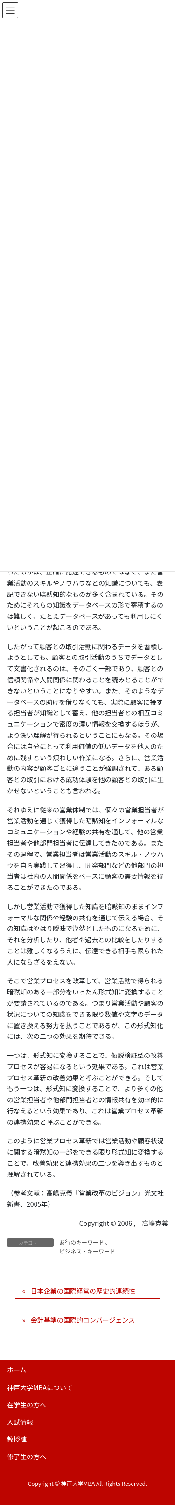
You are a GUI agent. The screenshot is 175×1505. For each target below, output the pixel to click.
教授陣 (17, 1439)
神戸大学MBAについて (40, 1387)
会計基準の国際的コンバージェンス (83, 1319)
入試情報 (20, 1422)
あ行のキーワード (81, 1242)
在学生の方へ (26, 1404)
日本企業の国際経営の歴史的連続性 (83, 1290)
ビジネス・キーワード (87, 1251)
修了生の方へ (26, 1456)
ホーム (17, 1369)
